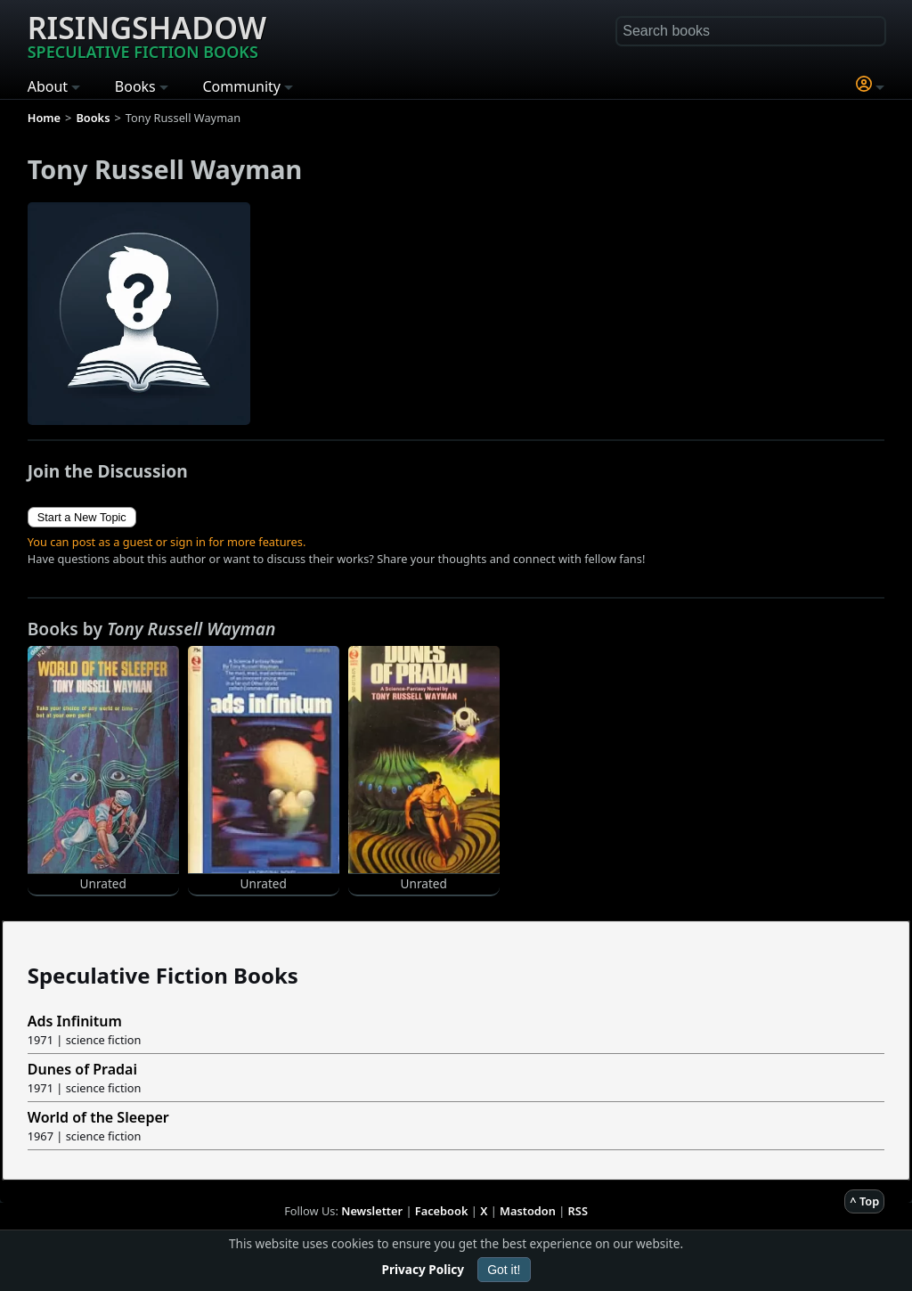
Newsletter (372, 1211)
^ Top (864, 1201)
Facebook (441, 1211)
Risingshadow (147, 34)
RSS (578, 1211)
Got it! (503, 1269)
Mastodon (528, 1211)
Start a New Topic (81, 517)
